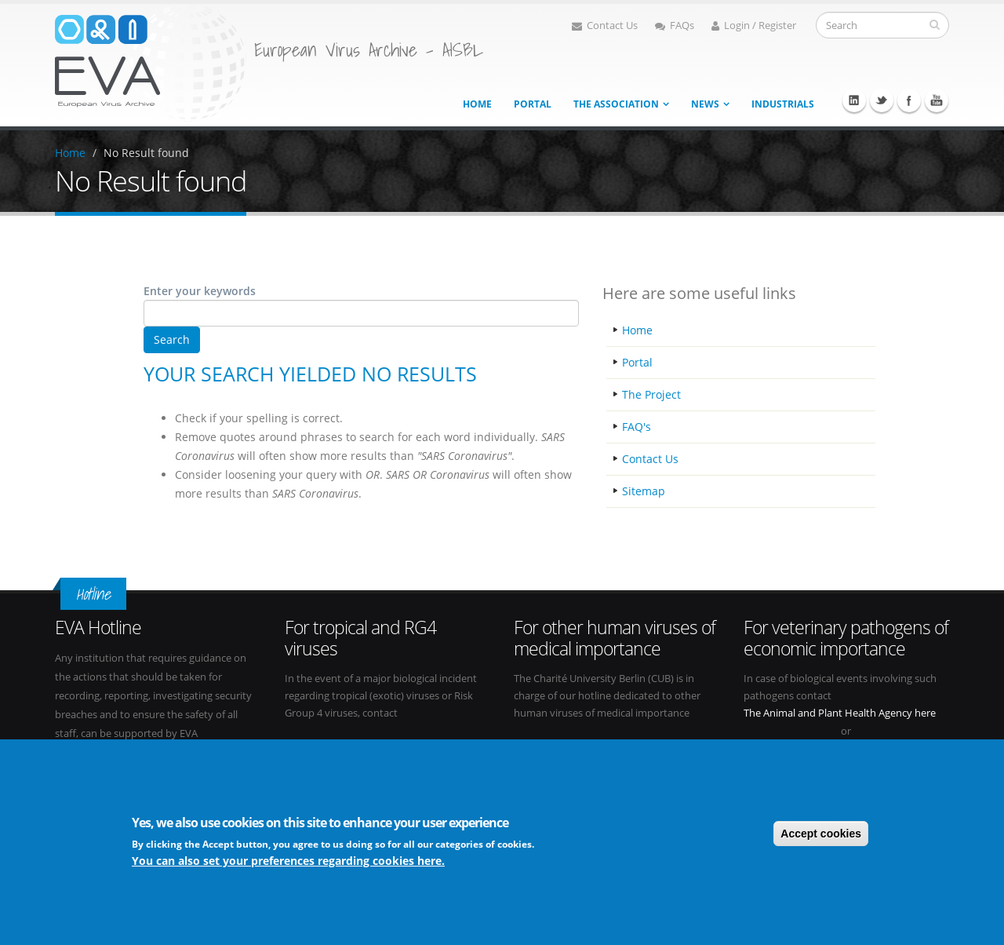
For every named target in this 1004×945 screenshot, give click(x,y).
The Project (651, 394)
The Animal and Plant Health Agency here (840, 713)
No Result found (146, 152)
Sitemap (643, 490)
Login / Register (753, 25)
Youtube (936, 100)
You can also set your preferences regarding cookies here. (288, 860)
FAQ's (636, 426)
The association (616, 104)
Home (477, 104)
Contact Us (605, 25)
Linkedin (854, 100)
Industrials (782, 104)
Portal (532, 104)
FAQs (674, 25)
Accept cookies (820, 833)
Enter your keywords (200, 290)
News (705, 104)
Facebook (909, 100)
